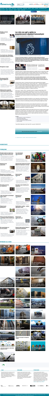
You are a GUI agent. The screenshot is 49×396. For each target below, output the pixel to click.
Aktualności (3, 8)
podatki (24, 137)
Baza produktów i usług (43, 8)
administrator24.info (7, 4)
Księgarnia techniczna (41, 386)
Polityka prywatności (40, 2)
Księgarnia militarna (47, 386)
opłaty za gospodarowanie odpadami (31, 137)
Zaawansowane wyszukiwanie (20, 5)
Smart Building (19, 8)
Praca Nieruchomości (34, 11)
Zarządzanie (25, 8)
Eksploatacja (14, 8)
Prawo (7, 8)
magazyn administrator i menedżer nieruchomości (29, 2)
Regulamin (36, 2)
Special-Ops (18, 386)
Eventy (33, 8)
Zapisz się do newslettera (45, 11)
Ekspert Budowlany (3, 386)
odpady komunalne (19, 137)
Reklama (48, 2)
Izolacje (25, 386)
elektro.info (11, 386)
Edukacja (29, 8)
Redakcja (45, 2)
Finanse (9, 8)
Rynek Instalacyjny (33, 386)
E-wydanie (36, 8)
